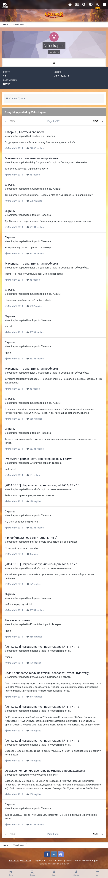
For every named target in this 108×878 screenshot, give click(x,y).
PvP (55, 774)
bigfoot (34, 541)
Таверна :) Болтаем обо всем (24, 132)
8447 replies (34, 696)
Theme (51, 860)
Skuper (34, 188)
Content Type (15, 98)
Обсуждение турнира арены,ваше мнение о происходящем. (45, 770)
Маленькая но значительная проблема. (32, 158)
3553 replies (34, 636)
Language (39, 860)
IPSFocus (26, 860)
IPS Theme (14, 860)
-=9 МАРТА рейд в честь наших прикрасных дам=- (39, 458)
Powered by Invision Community (54, 863)
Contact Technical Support (86, 860)
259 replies (34, 794)
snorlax (34, 489)
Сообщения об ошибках (75, 162)
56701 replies (35, 227)
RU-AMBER (55, 188)
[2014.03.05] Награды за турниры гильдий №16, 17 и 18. (42, 485)
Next (95, 121)
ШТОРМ (10, 184)
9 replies (32, 554)
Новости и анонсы (60, 489)
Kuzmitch (35, 624)
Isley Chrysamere (39, 162)
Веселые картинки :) (18, 620)
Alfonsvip (35, 462)
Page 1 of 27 (54, 121)
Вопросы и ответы (60, 677)
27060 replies (35, 148)
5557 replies (34, 201)
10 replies (33, 475)
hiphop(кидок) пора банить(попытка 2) (31, 537)
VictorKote (36, 774)
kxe (32, 136)
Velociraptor (12, 136)
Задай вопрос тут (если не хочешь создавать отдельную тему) (47, 673)
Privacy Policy (65, 860)
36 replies (33, 174)
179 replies (34, 501)
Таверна (50, 136)
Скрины (10, 211)
